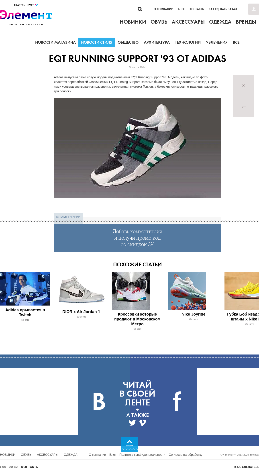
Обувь (26, 454)
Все (236, 42)
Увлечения (217, 42)
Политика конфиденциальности (142, 454)
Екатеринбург (26, 5)
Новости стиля (96, 42)
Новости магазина (55, 42)
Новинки (7, 454)
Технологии (188, 42)
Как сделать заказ (223, 9)
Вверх (129, 445)
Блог (181, 9)
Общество (128, 42)
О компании (163, 9)
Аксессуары (47, 454)
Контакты (197, 9)
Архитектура (157, 42)
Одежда (70, 454)
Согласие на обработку (185, 454)
